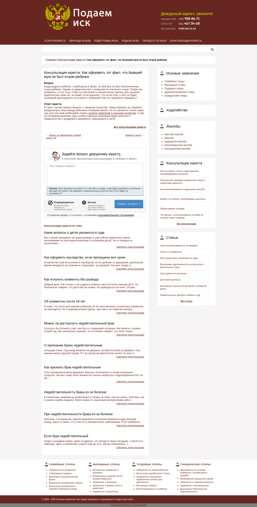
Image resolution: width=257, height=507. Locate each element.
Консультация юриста (186, 40)
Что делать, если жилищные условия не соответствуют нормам (181, 216)
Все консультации (186, 224)
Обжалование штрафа (172, 208)
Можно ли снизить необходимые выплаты (182, 199)
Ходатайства (176, 110)
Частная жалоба (173, 134)
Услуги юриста (55, 40)
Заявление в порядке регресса (196, 482)
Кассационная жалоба (177, 148)
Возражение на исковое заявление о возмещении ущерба (193, 473)
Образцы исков (80, 40)
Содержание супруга (60, 473)
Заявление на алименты (62, 470)
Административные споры (179, 92)
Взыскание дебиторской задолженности (193, 490)
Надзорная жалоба (175, 141)
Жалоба (169, 137)
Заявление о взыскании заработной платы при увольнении (149, 479)
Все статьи (186, 301)
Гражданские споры (175, 95)
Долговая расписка (170, 279)
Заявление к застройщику (194, 485)
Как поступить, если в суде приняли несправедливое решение (179, 172)
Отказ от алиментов (171, 251)
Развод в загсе (133, 135)
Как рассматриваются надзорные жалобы (182, 189)
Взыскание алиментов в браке (65, 482)
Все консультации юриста (130, 127)
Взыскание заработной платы (153, 473)
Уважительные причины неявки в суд (180, 295)
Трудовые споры (173, 88)
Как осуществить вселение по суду (179, 258)
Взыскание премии (146, 485)
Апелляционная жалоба (178, 145)
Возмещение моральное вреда (196, 478)
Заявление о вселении (105, 482)
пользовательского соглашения (116, 215)
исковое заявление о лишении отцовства (112, 113)
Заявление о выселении (106, 491)
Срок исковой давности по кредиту (179, 245)
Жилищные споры (174, 84)
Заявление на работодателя (152, 470)
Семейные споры (174, 81)
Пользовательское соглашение (128, 504)
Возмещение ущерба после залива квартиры (107, 477)
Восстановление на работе (151, 489)
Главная (51, 59)
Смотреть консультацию (130, 246)
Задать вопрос (129, 204)
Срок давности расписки (173, 273)
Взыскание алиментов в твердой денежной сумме (63, 487)
